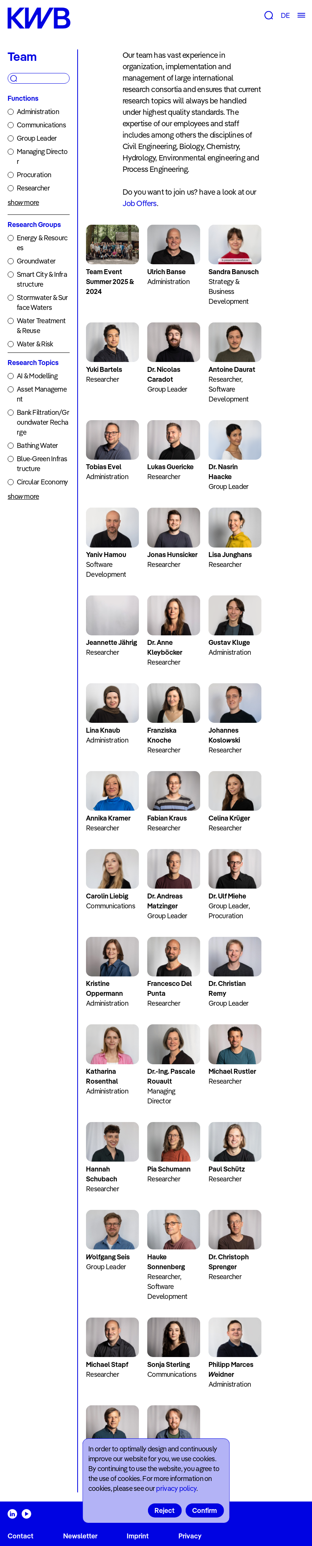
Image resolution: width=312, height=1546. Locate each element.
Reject (164, 1510)
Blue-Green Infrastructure (42, 463)
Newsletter (80, 1536)
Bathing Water (37, 445)
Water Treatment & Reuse (41, 325)
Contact (20, 1536)
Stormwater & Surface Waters (42, 302)
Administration (38, 111)
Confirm (204, 1510)
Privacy (190, 1536)
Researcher (33, 188)
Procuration (34, 174)
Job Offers (140, 203)
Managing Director (42, 156)
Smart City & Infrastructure (42, 279)
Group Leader (37, 138)
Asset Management (42, 394)
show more (23, 202)
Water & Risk (35, 344)
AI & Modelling (37, 375)
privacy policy (176, 1488)
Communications (41, 125)
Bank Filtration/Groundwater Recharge (43, 422)
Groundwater (36, 261)
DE (285, 15)
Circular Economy (42, 482)
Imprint (138, 1536)
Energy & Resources (42, 242)
